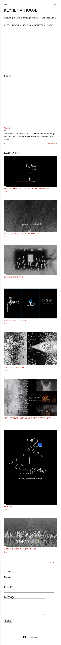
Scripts (38, 25)
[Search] (55, 4)
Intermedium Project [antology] (20, 549)
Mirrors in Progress (14, 367)
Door (15, 25)
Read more (52, 143)
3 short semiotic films (15, 320)
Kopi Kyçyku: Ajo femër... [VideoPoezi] (21, 233)
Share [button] (6, 143)
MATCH (7, 128)
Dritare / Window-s (13, 277)
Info (7, 25)
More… (50, 25)
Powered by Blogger (30, 637)
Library (26, 25)
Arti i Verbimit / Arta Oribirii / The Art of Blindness (29, 418)
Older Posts (52, 562)
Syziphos (8, 506)
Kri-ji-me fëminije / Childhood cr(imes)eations (26, 188)
